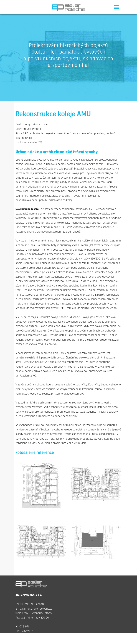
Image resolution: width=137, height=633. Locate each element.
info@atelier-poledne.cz (38, 608)
